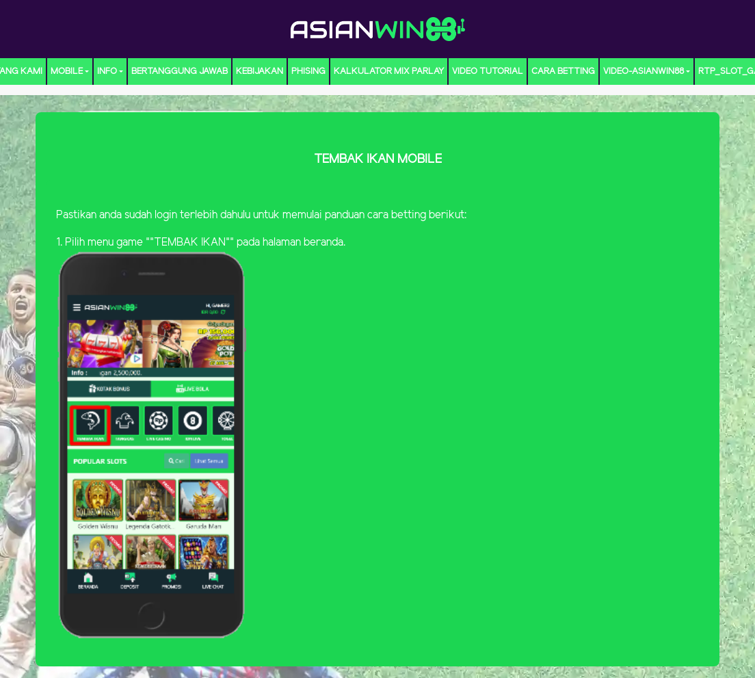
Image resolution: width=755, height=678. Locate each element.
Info (107, 71)
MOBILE (67, 71)
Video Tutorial (487, 71)
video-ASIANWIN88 (643, 71)
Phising (308, 71)
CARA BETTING (563, 71)
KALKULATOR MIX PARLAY (389, 71)
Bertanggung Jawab (179, 71)
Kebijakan (259, 71)
